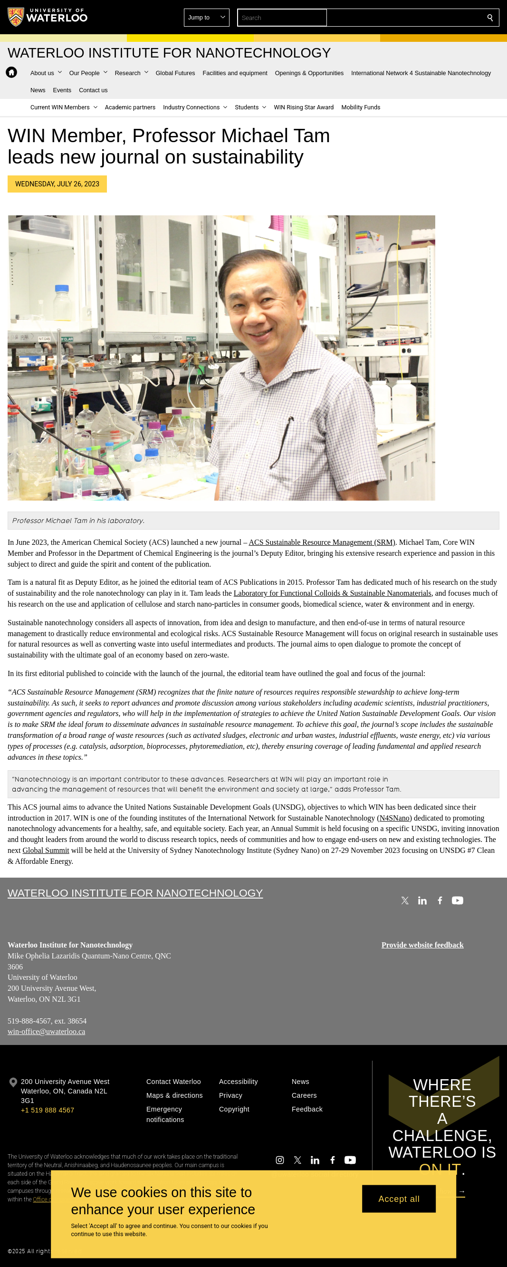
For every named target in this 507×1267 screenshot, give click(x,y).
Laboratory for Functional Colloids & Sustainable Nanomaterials (332, 594)
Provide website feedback (423, 945)
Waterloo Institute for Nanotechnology (135, 893)
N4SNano (395, 818)
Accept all (399, 1198)
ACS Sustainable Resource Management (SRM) (322, 542)
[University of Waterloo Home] (48, 17)
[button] (421, 17)
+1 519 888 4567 (47, 1110)
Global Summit (46, 850)
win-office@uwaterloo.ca (46, 1031)
